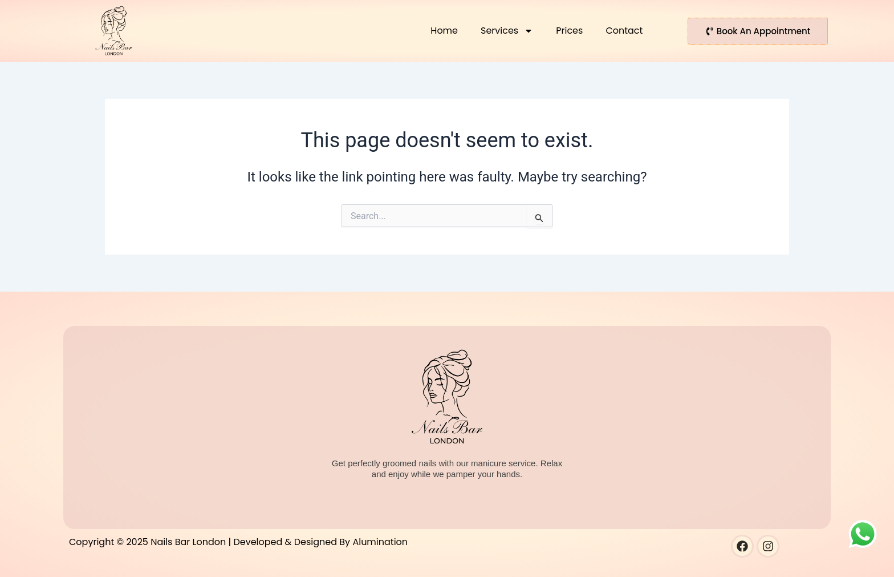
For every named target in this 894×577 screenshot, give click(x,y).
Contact (624, 30)
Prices (569, 30)
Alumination (380, 541)
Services (507, 31)
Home (444, 30)
